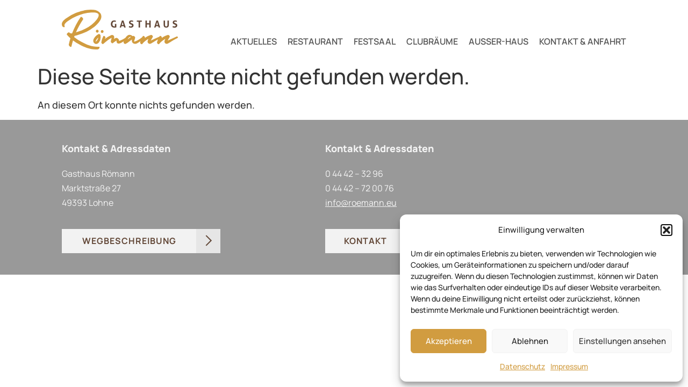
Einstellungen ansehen (622, 341)
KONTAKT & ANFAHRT (582, 41)
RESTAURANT (315, 41)
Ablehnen (530, 341)
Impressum (569, 366)
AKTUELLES (254, 41)
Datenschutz (522, 366)
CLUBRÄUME (432, 41)
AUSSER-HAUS (498, 41)
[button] (666, 230)
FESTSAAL (375, 41)
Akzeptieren (449, 341)
